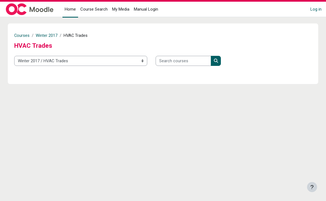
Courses (27, 35)
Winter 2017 (52, 35)
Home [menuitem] (70, 9)
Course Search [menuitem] (94, 9)
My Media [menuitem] (120, 9)
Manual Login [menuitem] (146, 9)
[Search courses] (189, 61)
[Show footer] (312, 187)
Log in (316, 9)
